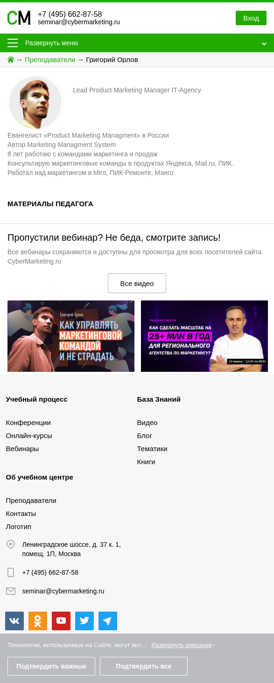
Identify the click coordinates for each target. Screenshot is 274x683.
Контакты (21, 513)
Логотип (19, 526)
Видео (147, 422)
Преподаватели (50, 59)
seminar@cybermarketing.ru (79, 22)
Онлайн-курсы (29, 435)
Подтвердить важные (51, 666)
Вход (251, 18)
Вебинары (22, 449)
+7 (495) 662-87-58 (70, 14)
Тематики (152, 449)
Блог (144, 435)
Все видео (137, 283)
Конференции (28, 422)
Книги (146, 462)
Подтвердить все (143, 666)
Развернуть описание (182, 644)
